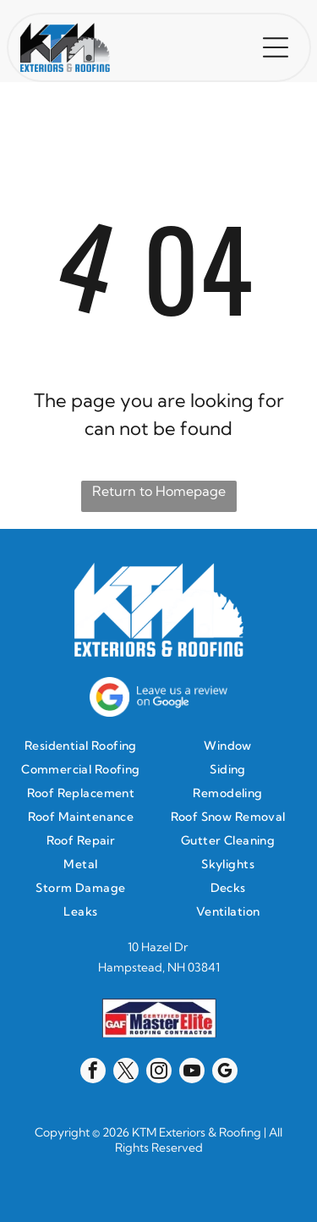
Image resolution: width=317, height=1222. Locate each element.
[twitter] (126, 1072)
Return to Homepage (159, 490)
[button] (275, 47)
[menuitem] (85, 745)
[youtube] (192, 1072)
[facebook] (93, 1072)
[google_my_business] (225, 1072)
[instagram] (159, 1072)
